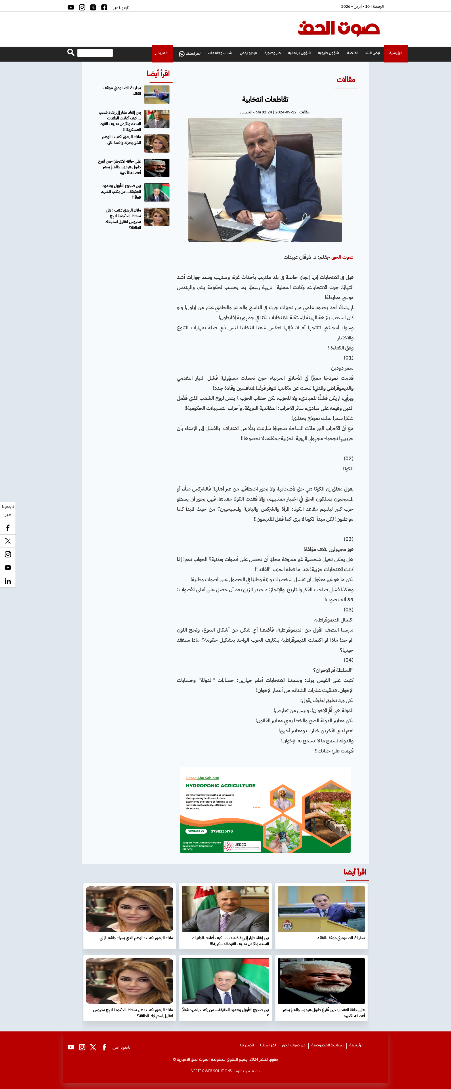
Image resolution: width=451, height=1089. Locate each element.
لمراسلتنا (189, 54)
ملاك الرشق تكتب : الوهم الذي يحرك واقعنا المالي (121, 140)
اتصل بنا (247, 1046)
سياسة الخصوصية (327, 1046)
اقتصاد (352, 54)
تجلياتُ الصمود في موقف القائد (122, 91)
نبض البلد (372, 54)
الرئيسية (395, 54)
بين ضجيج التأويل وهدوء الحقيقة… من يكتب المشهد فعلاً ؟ (121, 191)
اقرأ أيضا (158, 74)
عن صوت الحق (293, 1046)
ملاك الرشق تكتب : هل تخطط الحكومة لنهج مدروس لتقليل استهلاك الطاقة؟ (123, 219)
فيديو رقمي (248, 54)
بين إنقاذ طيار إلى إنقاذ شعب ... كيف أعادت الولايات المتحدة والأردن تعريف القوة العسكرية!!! (120, 121)
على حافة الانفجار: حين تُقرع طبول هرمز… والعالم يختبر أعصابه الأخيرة (119, 167)
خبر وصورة (272, 54)
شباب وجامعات (220, 54)
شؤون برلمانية (299, 54)
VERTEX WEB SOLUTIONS (211, 1072)
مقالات (346, 79)
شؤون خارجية (328, 54)
